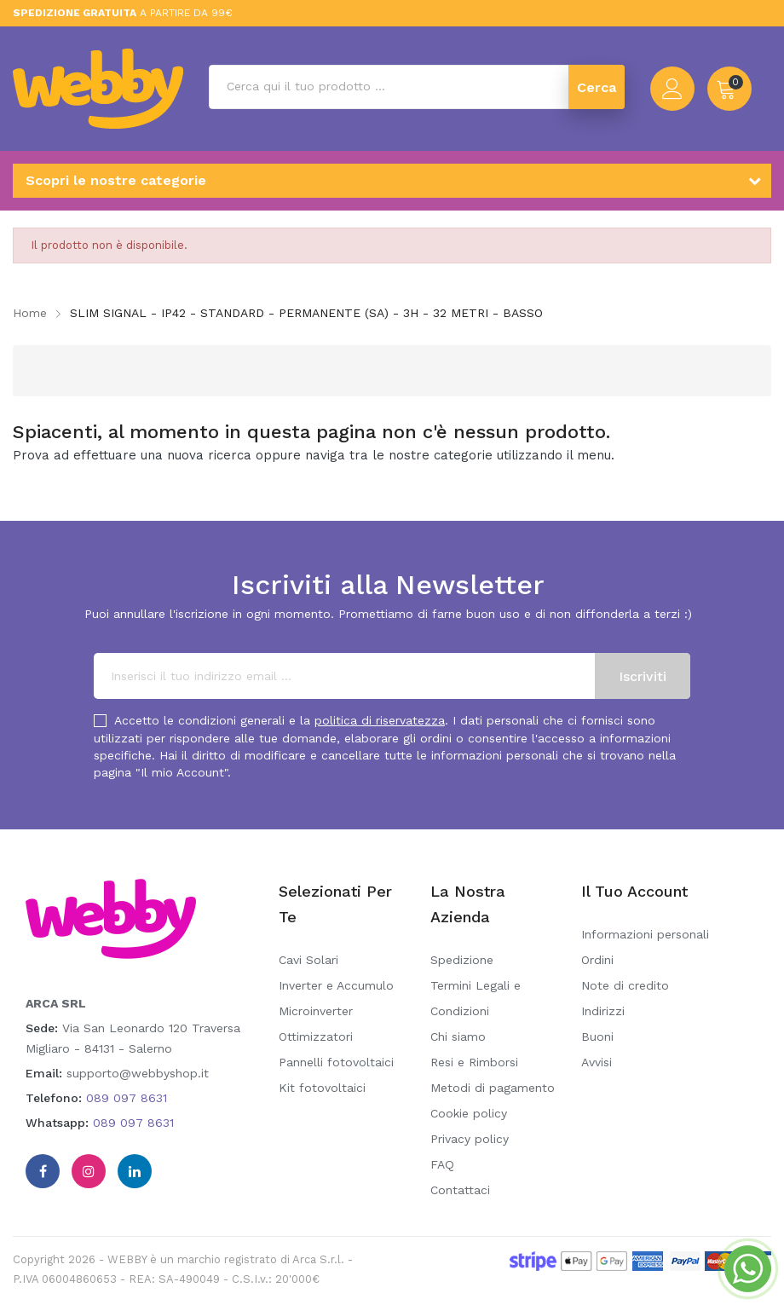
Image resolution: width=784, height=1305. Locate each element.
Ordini (597, 960)
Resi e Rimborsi (474, 1062)
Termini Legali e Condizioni (475, 998)
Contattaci (460, 1190)
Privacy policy (469, 1139)
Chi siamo (458, 1036)
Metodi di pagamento (492, 1087)
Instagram (89, 1171)
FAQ (442, 1164)
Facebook (43, 1171)
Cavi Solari (308, 960)
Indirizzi (603, 1011)
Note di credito (625, 985)
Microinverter (316, 1011)
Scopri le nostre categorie (116, 180)
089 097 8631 (126, 1098)
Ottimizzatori (316, 1036)
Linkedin (135, 1171)
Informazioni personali (645, 934)
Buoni (597, 1036)
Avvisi (596, 1062)
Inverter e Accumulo (336, 985)
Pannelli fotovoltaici (336, 1062)
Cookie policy (468, 1113)
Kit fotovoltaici (322, 1087)
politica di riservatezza (379, 720)
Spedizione (461, 960)
